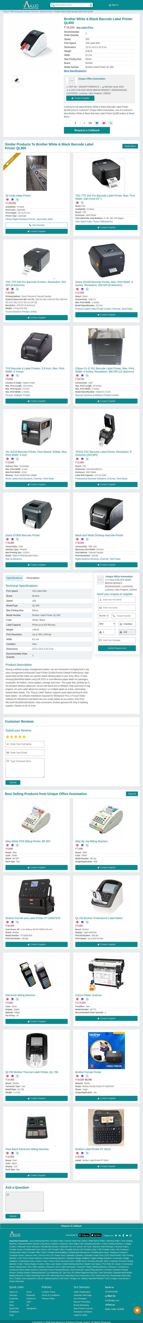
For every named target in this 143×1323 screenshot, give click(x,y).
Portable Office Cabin (37, 1251)
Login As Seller (80, 1313)
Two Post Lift (68, 1271)
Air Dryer (108, 1268)
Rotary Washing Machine (54, 1256)
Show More (130, 144)
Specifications (14, 576)
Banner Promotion (82, 1300)
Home (5, 10)
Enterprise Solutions (83, 1310)
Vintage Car (75, 1277)
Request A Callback (71, 1224)
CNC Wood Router (113, 1254)
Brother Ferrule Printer (88, 1070)
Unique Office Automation (91, 77)
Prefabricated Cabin (17, 1251)
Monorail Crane (67, 1259)
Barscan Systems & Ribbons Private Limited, (97, 393)
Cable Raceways (68, 1265)
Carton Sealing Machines (112, 1242)
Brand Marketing (81, 1303)
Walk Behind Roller (97, 1239)
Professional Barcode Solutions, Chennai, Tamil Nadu (101, 477)
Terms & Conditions (51, 1293)
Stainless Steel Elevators (103, 1245)
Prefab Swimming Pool (34, 1274)
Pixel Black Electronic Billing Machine (27, 1147)
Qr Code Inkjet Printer (18, 193)
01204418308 (111, 1290)
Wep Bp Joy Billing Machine (91, 839)
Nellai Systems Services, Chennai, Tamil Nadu (97, 557)
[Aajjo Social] (116, 1233)
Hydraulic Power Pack (94, 1254)
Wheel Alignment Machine (86, 1271)
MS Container (122, 1248)
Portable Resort (72, 1248)
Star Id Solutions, (13, 557)
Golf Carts (64, 1277)
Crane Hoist (54, 1259)
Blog (11, 1303)
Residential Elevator (50, 1245)
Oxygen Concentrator (120, 1277)
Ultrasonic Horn (52, 1265)
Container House (16, 1254)
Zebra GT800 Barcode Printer (22, 533)
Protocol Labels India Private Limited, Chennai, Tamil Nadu (104, 307)
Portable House (16, 1248)
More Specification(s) (75, 69)
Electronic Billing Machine (20, 993)
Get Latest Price (84, 26)
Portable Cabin (57, 1239)
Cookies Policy (48, 1290)
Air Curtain (116, 1262)
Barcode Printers (46, 10)
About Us (13, 1290)
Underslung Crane (26, 1259)
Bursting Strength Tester (98, 1259)
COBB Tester (81, 1259)
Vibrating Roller (113, 1239)
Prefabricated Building (57, 1251)
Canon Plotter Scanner (88, 993)
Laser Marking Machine (39, 1239)
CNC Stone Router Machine (30, 1256)
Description (33, 576)
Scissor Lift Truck (83, 1245)
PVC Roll (106, 1262)
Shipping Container (118, 1251)
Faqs (11, 1313)
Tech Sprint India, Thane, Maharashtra (94, 220)
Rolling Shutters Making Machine (31, 1271)
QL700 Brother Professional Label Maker (99, 916)
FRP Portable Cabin (106, 1248)
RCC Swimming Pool (100, 1274)
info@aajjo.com (112, 1299)
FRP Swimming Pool (54, 1274)
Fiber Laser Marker (53, 1262)
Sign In (113, 4)
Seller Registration (82, 1290)
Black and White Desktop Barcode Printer (99, 533)
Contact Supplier (82, 96)
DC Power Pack (58, 1254)
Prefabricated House (100, 1251)
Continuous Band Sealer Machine (23, 1268)
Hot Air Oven (44, 1254)
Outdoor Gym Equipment (25, 1277)
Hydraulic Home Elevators (29, 1245)
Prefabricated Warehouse (79, 1251)
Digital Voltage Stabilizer (101, 1256)
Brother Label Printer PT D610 (92, 1147)
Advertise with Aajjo (83, 1293)
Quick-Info (14, 1307)
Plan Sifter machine (36, 1265)
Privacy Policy (48, 1297)
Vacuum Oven (31, 1254)
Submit (12, 781)
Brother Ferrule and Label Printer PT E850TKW (32, 916)
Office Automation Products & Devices (24, 10)
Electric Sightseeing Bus (47, 1277)
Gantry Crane (41, 1259)
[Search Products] (51, 4)
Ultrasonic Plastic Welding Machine (92, 1265)
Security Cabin (121, 1245)
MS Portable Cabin (88, 1248)
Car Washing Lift (54, 1271)
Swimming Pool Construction (77, 1274)
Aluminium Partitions (50, 1242)
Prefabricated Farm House (35, 1248)
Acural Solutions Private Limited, (21, 310)
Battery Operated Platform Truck (95, 1277)
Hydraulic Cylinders (74, 1254)
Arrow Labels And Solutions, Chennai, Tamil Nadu (29, 477)
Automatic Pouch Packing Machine (54, 1268)
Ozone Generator (16, 1280)
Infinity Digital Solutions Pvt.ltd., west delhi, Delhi (29, 217)
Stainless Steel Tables (69, 1242)
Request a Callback (86, 128)
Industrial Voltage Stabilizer (78, 1256)
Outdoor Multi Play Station (76, 1239)
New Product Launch (83, 1307)
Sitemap (13, 1293)
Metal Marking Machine (73, 1262)
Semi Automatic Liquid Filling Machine (87, 1268)
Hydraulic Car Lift (67, 1245)
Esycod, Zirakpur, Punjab (17, 393)
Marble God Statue (93, 1262)
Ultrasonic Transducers (118, 1265)
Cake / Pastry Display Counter (31, 1262)
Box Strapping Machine (90, 1242)
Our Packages (80, 1297)
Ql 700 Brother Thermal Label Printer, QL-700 (31, 1070)
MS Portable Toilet (56, 1248)
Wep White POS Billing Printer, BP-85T (28, 839)
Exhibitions (14, 1310)
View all (132, 792)
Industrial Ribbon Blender (29, 1242)
